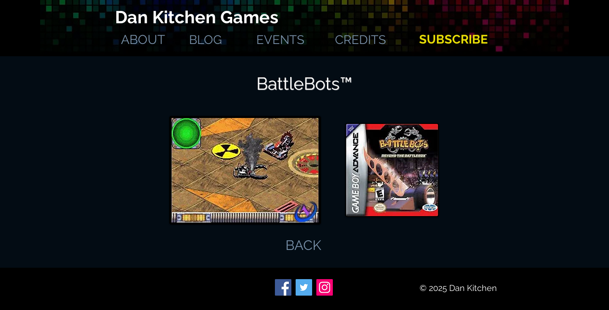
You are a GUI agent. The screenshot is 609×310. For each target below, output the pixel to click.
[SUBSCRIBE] (453, 39)
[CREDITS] (360, 40)
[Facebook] (283, 287)
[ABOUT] (142, 40)
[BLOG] (205, 40)
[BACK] (303, 245)
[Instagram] (324, 287)
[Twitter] (304, 287)
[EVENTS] (280, 40)
